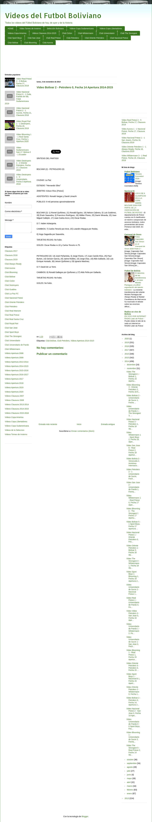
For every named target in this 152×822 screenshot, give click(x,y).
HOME (11, 28)
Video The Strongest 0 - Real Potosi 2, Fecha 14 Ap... (133, 750)
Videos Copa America (17, 33)
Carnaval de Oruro (133, 234)
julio (129, 771)
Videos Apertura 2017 (14, 379)
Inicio (79, 424)
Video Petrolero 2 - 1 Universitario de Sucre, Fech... (133, 474)
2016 (127, 354)
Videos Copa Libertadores (111, 28)
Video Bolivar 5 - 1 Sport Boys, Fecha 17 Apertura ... (133, 525)
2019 (127, 342)
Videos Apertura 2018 (14, 383)
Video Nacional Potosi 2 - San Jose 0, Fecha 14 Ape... (133, 712)
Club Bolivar (13, 43)
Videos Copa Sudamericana (82, 28)
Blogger (85, 816)
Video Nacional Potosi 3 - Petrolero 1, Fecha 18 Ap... (132, 424)
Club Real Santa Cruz (14, 319)
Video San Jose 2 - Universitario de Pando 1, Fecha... (133, 487)
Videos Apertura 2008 (14, 353)
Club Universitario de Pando (17, 345)
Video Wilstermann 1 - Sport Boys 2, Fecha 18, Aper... (133, 437)
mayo (129, 778)
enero (129, 793)
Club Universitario (106, 33)
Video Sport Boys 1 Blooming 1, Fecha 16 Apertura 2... (132, 576)
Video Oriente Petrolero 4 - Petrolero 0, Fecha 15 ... (132, 666)
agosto (130, 767)
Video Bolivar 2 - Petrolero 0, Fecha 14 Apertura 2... (133, 701)
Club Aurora (48, 43)
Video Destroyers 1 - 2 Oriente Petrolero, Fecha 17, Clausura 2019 (23, 165)
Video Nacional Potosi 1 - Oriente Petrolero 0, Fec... (132, 537)
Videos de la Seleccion (14, 430)
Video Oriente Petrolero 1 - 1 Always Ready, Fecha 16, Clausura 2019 (134, 149)
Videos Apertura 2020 (14, 392)
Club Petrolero (73, 38)
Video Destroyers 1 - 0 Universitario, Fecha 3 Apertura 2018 (23, 179)
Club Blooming (30, 43)
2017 (127, 350)
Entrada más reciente (48, 424)
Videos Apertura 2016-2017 (16, 374)
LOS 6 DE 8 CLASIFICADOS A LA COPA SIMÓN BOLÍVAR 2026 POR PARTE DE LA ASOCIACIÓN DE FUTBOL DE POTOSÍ (135, 202)
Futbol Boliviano (132, 172)
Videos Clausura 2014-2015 (44, 33)
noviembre (131, 368)
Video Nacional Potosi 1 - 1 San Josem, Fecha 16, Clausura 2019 (133, 140)
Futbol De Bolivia (132, 271)
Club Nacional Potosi (119, 38)
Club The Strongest (128, 33)
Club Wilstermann (85, 33)
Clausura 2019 (11, 259)
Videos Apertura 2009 (14, 357)
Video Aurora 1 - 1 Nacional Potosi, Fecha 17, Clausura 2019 (133, 131)
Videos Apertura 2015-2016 (16, 370)
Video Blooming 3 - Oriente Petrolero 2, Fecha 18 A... (133, 388)
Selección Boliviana (55, 28)
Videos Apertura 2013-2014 (16, 362)
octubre (130, 759)
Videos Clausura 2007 (14, 396)
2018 (127, 346)
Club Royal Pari (11, 323)
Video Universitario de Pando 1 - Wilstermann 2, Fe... (133, 628)
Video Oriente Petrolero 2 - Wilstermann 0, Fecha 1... (132, 690)
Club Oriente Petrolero (94, 38)
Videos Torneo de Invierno (16, 434)
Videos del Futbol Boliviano (53, 15)
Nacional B (129, 191)
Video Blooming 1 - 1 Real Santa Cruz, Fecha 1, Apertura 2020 (23, 137)
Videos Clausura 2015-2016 (17, 413)
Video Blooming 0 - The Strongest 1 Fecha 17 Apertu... (133, 513)
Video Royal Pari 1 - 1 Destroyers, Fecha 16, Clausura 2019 (23, 124)
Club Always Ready (13, 264)
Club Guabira (10, 289)
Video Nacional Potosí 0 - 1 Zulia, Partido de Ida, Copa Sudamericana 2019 (18, 98)
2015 (127, 357)
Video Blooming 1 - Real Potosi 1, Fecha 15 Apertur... (133, 655)
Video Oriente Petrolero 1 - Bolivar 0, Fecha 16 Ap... (132, 550)
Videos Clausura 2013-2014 (17, 404)
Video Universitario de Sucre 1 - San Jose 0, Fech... (132, 641)
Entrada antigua (108, 424)
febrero (130, 790)
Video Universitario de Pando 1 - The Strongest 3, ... (133, 411)
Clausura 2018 (11, 255)
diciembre (131, 365)
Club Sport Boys (15, 38)
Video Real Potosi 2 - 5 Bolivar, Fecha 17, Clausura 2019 (24, 82)
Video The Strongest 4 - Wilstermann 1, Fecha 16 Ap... (133, 563)
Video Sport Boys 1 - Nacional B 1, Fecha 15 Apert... (133, 678)
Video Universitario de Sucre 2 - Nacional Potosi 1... (132, 589)
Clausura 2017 (11, 251)
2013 (127, 798)
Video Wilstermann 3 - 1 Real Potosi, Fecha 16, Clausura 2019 (134, 157)
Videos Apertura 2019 (14, 387)
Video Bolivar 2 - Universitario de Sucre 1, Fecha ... (133, 399)
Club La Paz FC (12, 294)
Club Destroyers (12, 285)
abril (129, 782)
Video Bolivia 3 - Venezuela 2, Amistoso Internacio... (133, 462)
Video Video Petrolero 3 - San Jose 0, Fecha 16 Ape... (132, 615)
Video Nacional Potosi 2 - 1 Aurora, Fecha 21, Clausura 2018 (24, 111)
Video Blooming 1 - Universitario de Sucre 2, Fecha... (133, 737)
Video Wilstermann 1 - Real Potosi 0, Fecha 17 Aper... (133, 500)
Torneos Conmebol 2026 (139, 176)
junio (129, 775)
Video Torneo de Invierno (30, 28)
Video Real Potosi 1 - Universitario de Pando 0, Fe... (132, 602)
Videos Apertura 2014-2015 (82, 341)
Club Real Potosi (53, 38)
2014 (127, 361)
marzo (130, 786)
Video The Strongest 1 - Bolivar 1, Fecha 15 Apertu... (133, 376)
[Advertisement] (76, 59)
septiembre (132, 763)
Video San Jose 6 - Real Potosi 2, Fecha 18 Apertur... (133, 450)
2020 (127, 338)
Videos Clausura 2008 (14, 400)
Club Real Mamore (13, 311)
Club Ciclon (67, 33)
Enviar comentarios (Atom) (82, 431)
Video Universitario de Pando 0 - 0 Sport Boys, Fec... (133, 724)
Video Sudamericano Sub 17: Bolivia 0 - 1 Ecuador (23, 151)
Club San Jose (34, 38)
